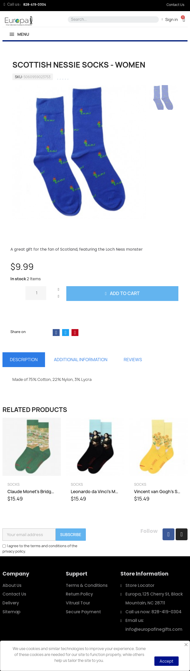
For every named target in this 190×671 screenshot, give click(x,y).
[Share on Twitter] (65, 332)
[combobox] (112, 19)
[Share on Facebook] (56, 332)
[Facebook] (168, 534)
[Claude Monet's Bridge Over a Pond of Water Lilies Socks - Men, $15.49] (31, 462)
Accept (166, 661)
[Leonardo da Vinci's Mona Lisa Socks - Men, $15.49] (95, 462)
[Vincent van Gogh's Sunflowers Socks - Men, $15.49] (158, 462)
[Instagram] (182, 534)
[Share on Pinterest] (74, 332)
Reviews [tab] (133, 359)
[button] (184, 19)
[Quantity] (35, 293)
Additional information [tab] (80, 359)
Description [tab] (24, 359)
